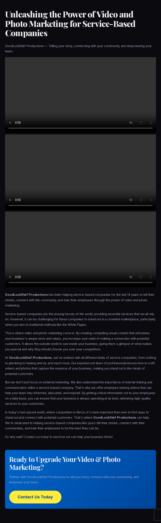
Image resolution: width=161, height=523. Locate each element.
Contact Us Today (35, 496)
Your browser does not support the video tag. (80, 95)
